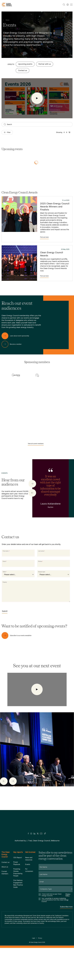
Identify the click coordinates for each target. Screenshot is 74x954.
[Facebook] (28, 833)
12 (69, 132)
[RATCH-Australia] (58, 407)
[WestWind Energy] (47, 432)
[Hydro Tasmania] (15, 401)
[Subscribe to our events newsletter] (18, 635)
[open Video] (37, 98)
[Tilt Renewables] (37, 426)
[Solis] (37, 413)
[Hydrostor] (37, 401)
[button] (32, 493)
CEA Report (17, 857)
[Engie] (37, 389)
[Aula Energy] (15, 383)
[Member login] (68, 5)
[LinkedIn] (34, 833)
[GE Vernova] (15, 395)
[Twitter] (37, 833)
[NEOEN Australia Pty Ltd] (15, 407)
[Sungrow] (37, 420)
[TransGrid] (58, 426)
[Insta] (31, 833)
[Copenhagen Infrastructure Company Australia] (58, 383)
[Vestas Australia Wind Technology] (26, 432)
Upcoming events (25, 64)
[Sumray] (15, 420)
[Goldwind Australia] (37, 395)
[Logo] (37, 824)
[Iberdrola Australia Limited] (58, 401)
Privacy (40, 938)
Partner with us (44, 64)
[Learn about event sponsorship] (17, 335)
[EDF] (15, 389)
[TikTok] (45, 833)
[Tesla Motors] (15, 426)
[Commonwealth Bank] (37, 383)
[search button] (64, 5)
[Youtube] (41, 833)
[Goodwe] (58, 395)
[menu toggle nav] (71, 5)
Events (27, 864)
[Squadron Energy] (58, 413)
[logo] (7, 4)
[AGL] (37, 375)
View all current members (35, 444)
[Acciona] (16, 375)
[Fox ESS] (58, 389)
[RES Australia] (15, 413)
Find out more (44, 237)
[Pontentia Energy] (37, 407)
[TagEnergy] (58, 420)
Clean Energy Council (36, 942)
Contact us (22, 70)
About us (5, 867)
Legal (33, 938)
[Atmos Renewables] (58, 375)
